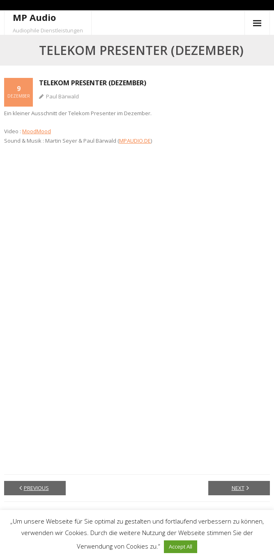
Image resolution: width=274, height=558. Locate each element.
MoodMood (36, 131)
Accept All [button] (180, 546)
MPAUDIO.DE (135, 140)
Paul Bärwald (62, 96)
